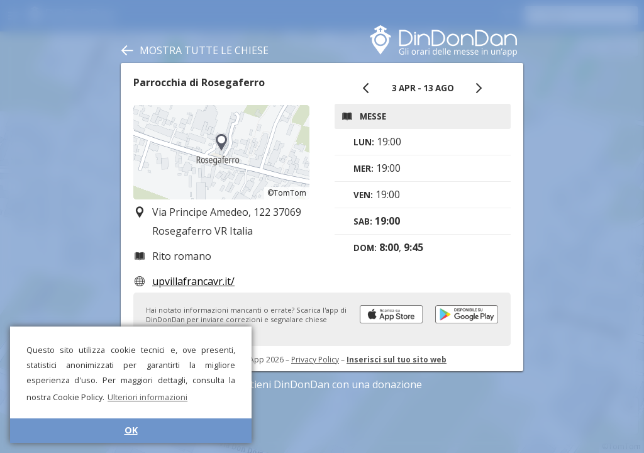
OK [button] (131, 430)
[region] (221, 152)
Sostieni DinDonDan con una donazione (322, 384)
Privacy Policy (315, 359)
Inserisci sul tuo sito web (397, 359)
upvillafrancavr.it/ (193, 281)
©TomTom (286, 192)
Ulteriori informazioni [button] (147, 397)
